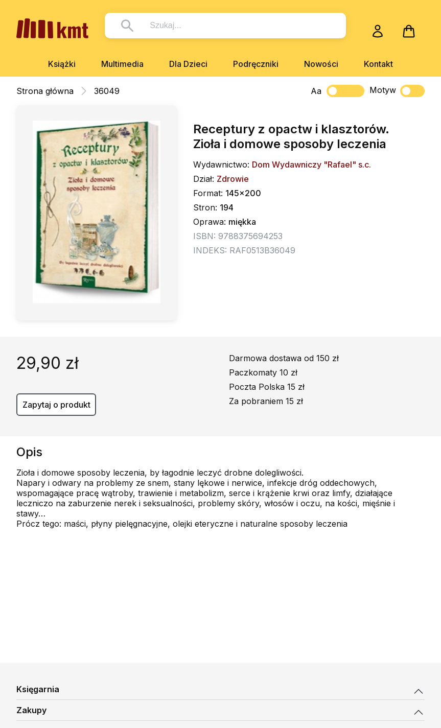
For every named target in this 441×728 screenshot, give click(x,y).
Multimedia (122, 64)
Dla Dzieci (188, 64)
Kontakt (378, 64)
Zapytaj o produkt (56, 405)
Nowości (321, 64)
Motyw (397, 91)
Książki (62, 64)
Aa (316, 91)
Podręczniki (255, 64)
